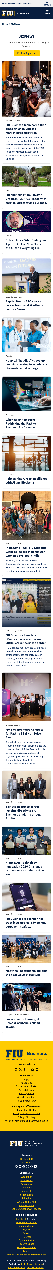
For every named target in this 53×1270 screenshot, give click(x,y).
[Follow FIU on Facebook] (24, 1166)
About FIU (26, 1176)
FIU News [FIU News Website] (27, 1162)
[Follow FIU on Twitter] (28, 1166)
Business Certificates (26, 1086)
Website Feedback (26, 1097)
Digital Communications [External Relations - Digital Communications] (31, 1264)
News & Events (26, 1090)
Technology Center (26, 1110)
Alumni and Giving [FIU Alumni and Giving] (26, 1201)
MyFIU (26, 1229)
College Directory (26, 1117)
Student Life (26, 1194)
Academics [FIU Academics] (26, 1184)
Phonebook (21, 1219)
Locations (26, 1187)
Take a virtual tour (26, 1100)
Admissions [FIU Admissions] (27, 1180)
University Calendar (26, 1222)
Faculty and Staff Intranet (26, 1113)
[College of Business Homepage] (15, 13)
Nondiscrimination (26, 1247)
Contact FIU (26, 1159)
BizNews (15, 24)
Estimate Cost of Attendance (26, 1209)
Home (5, 24)
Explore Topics (25, 53)
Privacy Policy (26, 1093)
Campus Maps (26, 1226)
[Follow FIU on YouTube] (32, 1166)
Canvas (26, 1233)
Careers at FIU (26, 1205)
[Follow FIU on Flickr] (36, 1166)
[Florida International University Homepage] (17, 3)
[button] (47, 12)
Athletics (26, 1198)
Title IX (26, 1251)
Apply (26, 1079)
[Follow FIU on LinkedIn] (20, 1166)
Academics (26, 1082)
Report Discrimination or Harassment (26, 1254)
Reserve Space (26, 1244)
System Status (26, 1240)
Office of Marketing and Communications (26, 1120)
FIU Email (26, 1236)
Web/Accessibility (35, 1267)
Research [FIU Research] (26, 1191)
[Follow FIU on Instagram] (17, 1166)
